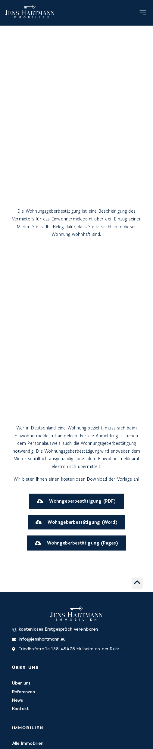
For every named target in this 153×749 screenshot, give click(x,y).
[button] (143, 13)
